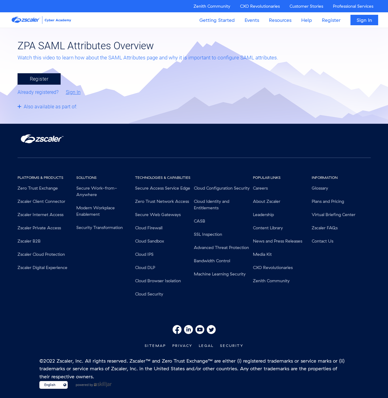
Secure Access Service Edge (162, 188)
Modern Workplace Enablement (95, 211)
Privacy (182, 345)
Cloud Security (149, 294)
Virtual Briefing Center (333, 214)
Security (231, 345)
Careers (260, 188)
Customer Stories (306, 6)
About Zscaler (266, 201)
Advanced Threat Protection (221, 247)
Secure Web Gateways (158, 214)
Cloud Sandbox (149, 241)
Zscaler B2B (29, 241)
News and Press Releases (277, 241)
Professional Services (353, 6)
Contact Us (322, 241)
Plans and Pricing (328, 201)
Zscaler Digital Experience (42, 267)
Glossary (320, 188)
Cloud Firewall (148, 228)
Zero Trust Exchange (38, 188)
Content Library (268, 228)
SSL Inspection (208, 234)
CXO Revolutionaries (260, 6)
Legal (206, 345)
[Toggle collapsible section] (47, 107)
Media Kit (262, 254)
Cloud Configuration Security (222, 188)
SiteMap (155, 345)
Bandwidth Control (212, 260)
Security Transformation (99, 227)
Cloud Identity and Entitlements (211, 205)
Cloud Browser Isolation (158, 280)
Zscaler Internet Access (40, 214)
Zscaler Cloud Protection (41, 254)
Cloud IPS (144, 254)
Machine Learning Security (220, 274)
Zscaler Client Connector (41, 201)
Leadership (263, 214)
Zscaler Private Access (39, 228)
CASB (199, 221)
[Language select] (51, 385)
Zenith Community (212, 6)
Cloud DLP (145, 267)
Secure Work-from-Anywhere (96, 191)
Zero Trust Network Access (162, 201)
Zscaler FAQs (325, 228)
